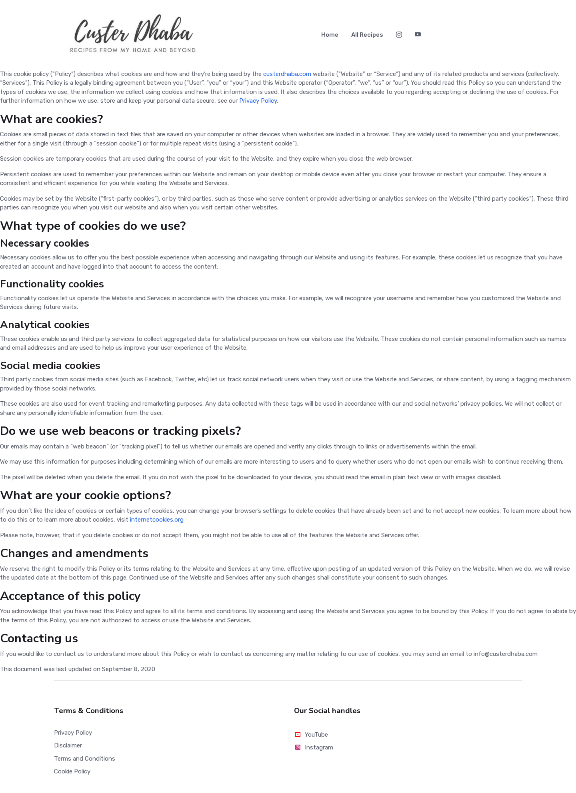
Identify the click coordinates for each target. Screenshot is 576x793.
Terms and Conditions (84, 761)
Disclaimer (68, 748)
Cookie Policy (72, 773)
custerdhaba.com (287, 76)
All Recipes (367, 36)
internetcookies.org (157, 522)
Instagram (313, 750)
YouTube (311, 737)
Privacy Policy (258, 103)
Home (329, 36)
